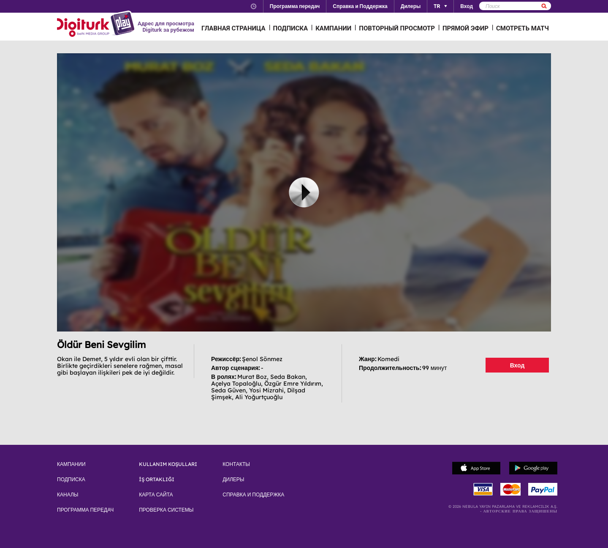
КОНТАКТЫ (236, 464)
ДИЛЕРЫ (233, 479)
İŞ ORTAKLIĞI (156, 479)
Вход (517, 365)
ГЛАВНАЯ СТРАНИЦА (233, 28)
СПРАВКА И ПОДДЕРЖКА (253, 494)
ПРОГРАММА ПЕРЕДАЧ (85, 509)
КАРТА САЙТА (156, 494)
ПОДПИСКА (290, 28)
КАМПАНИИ (333, 28)
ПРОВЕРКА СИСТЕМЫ (166, 509)
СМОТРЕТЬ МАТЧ (522, 28)
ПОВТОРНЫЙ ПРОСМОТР (397, 28)
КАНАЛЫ (67, 494)
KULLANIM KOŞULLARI (168, 464)
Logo (97, 24)
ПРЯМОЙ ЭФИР (465, 28)
